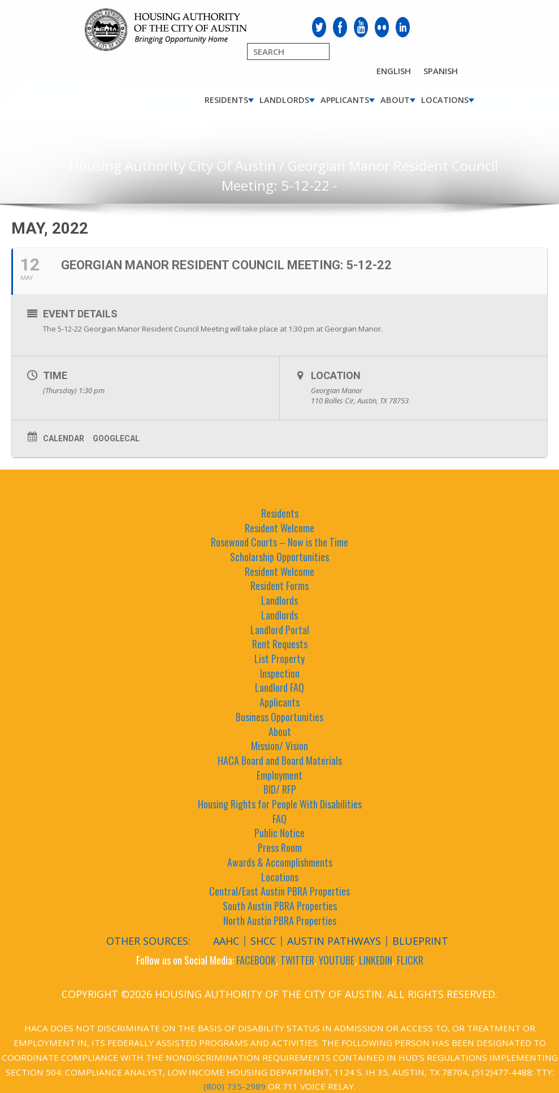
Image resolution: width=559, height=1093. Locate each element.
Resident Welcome (279, 527)
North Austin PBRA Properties (279, 920)
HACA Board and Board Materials (280, 760)
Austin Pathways (334, 941)
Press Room (280, 847)
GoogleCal (116, 438)
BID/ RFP (279, 789)
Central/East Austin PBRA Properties (279, 891)
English (393, 70)
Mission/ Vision (279, 745)
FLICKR (410, 960)
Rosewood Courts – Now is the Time (279, 542)
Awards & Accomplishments (279, 862)
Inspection (280, 673)
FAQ (279, 818)
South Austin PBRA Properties (280, 905)
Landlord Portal (279, 629)
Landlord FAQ (279, 687)
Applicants (344, 99)
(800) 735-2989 (234, 1086)
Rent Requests (279, 643)
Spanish (440, 70)
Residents (226, 99)
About (395, 99)
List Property (279, 658)
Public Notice (279, 832)
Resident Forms (279, 585)
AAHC (226, 941)
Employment (279, 775)
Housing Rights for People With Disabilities (280, 804)
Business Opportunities (279, 716)
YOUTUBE (336, 960)
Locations (445, 99)
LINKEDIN (375, 960)
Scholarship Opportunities (279, 556)
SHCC (263, 941)
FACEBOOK (256, 960)
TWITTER (297, 960)
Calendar (63, 438)
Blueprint (420, 941)
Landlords (284, 99)
